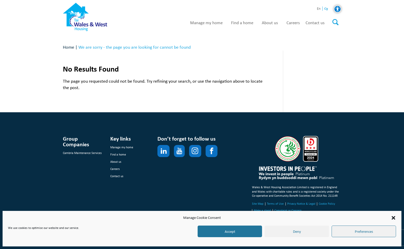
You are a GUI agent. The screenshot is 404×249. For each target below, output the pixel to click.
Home (68, 47)
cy (326, 8)
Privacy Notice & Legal (301, 203)
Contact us (315, 23)
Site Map (257, 203)
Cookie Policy (327, 203)
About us (270, 23)
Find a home (242, 23)
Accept (230, 231)
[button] (393, 217)
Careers (293, 23)
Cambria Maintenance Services (82, 153)
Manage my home (206, 23)
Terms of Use (275, 203)
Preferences (364, 231)
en (319, 9)
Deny (297, 231)
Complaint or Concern (287, 210)
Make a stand (262, 210)
